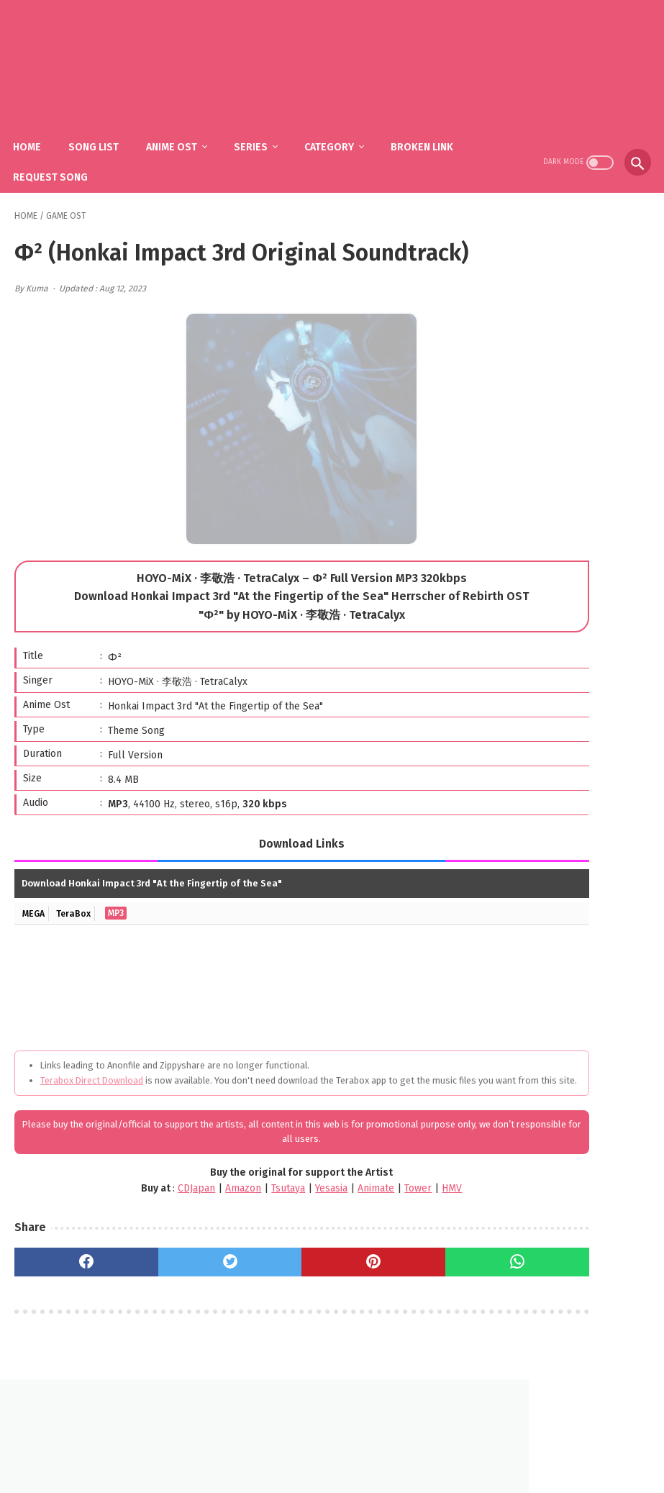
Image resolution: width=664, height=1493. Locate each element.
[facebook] (68, 1315)
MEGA (35, 951)
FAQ (310, 1447)
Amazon (170, 1241)
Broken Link (435, 130)
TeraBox (79, 951)
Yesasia (258, 1241)
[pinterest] (282, 1315)
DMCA (350, 1447)
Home (40, 130)
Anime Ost (184, 130)
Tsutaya (215, 1241)
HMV (379, 1241)
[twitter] (175, 1315)
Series (264, 130)
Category (342, 130)
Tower (345, 1241)
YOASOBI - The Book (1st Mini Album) (582, 520)
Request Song (63, 160)
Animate (303, 1241)
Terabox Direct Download (91, 1118)
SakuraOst (344, 1470)
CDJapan (123, 1241)
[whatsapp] (390, 1315)
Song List (106, 130)
